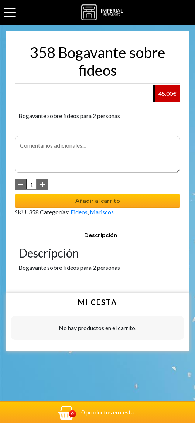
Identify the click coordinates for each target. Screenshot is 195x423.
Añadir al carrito (97, 200)
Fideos (79, 211)
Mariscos (102, 211)
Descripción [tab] (100, 234)
